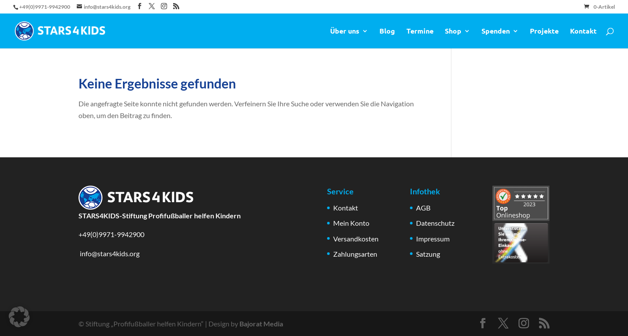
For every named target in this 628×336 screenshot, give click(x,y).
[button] (19, 317)
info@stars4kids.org (109, 253)
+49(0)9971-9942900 (111, 234)
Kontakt (583, 31)
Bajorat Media (261, 323)
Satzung (428, 254)
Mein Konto (351, 223)
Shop (453, 31)
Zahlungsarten (355, 254)
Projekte (544, 31)
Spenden (495, 31)
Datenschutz (435, 223)
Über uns (344, 31)
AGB (423, 208)
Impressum (433, 238)
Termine (419, 31)
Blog (387, 31)
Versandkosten (356, 238)
